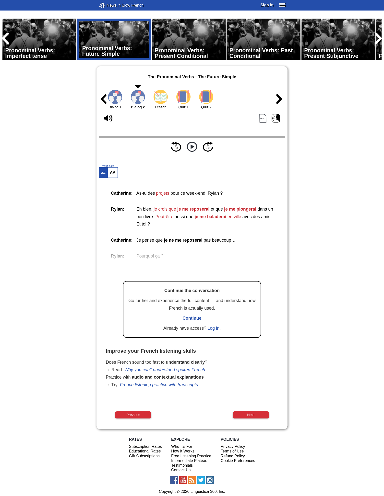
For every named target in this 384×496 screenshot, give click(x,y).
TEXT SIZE (108, 166)
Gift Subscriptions (144, 456)
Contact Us (181, 470)
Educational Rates (145, 451)
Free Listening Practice (191, 456)
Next (250, 415)
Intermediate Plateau (189, 461)
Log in (213, 328)
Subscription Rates (145, 446)
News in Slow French (109, 5)
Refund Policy (233, 456)
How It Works (182, 451)
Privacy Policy (233, 446)
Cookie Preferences (238, 461)
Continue (192, 318)
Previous (133, 415)
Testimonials (182, 465)
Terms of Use (232, 451)
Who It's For (181, 446)
